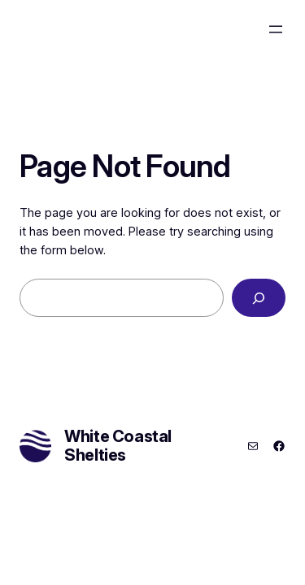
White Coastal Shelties (118, 446)
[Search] (258, 298)
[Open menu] (275, 29)
